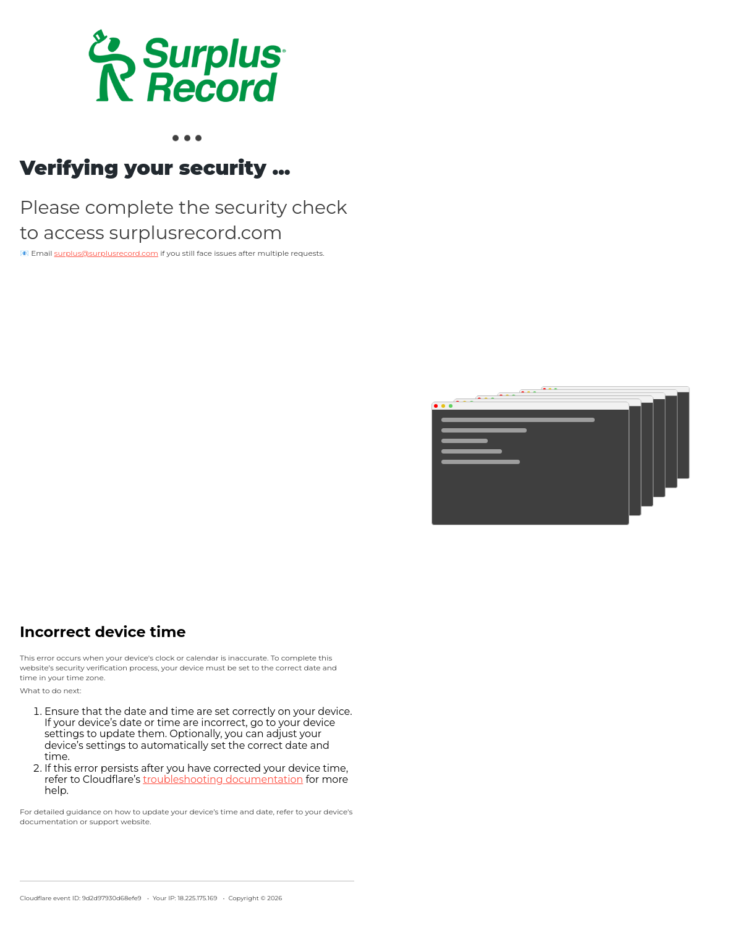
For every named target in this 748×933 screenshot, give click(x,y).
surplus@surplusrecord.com (106, 253)
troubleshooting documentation (223, 779)
